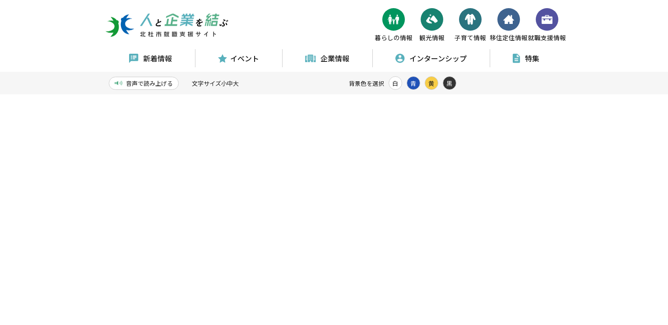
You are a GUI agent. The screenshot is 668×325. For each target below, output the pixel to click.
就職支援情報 (547, 25)
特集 (526, 58)
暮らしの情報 (394, 25)
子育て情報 (470, 25)
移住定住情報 (509, 25)
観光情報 (432, 25)
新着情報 (150, 58)
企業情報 (327, 58)
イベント (238, 58)
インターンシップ (431, 58)
